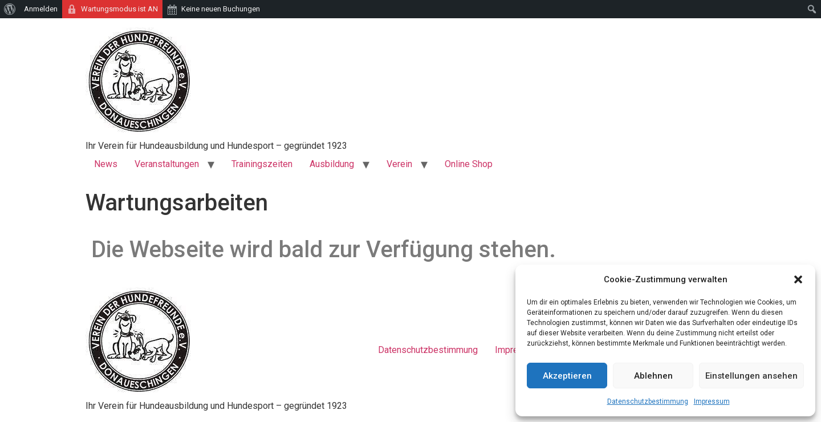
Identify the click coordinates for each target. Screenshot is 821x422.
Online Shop (469, 164)
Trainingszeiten (261, 164)
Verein (399, 164)
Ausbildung (332, 164)
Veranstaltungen (167, 164)
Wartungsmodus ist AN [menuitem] (119, 9)
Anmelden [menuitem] (41, 9)
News (105, 164)
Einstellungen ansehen (751, 376)
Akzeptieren (567, 376)
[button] (798, 279)
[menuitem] (10, 9)
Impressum (712, 401)
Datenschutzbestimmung (647, 401)
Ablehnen (653, 376)
